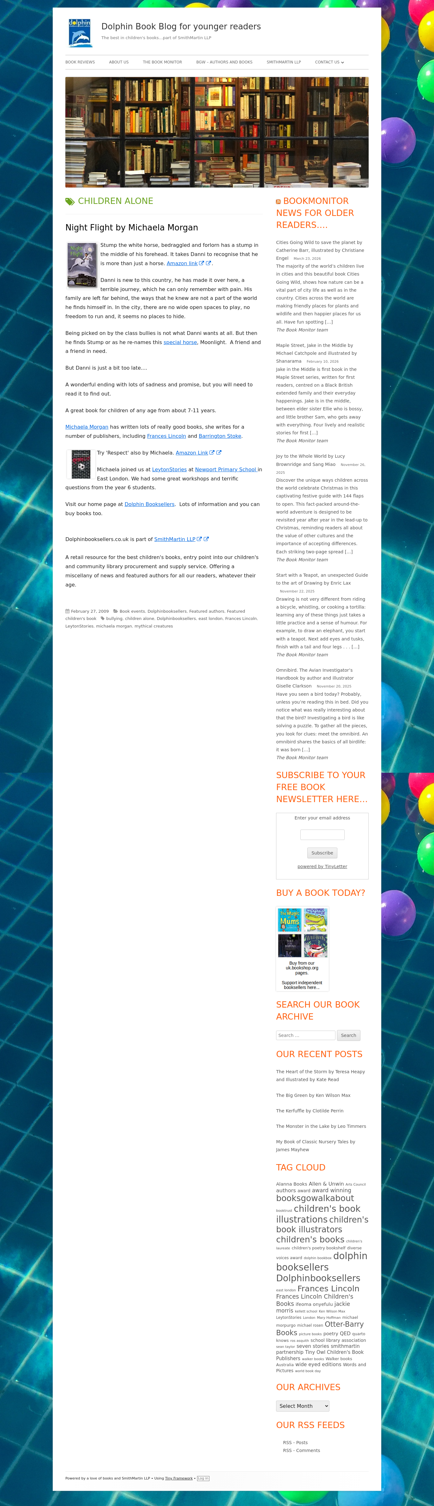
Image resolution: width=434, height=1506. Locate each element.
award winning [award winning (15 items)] (331, 1190)
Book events (132, 611)
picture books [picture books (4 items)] (310, 1334)
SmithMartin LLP (284, 62)
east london (210, 618)
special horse (180, 342)
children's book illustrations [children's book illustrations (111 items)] (318, 1214)
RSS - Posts (295, 1442)
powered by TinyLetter (322, 866)
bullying (114, 618)
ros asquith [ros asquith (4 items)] (299, 1341)
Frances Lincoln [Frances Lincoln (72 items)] (328, 1288)
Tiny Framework (179, 1478)
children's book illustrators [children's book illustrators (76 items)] (322, 1225)
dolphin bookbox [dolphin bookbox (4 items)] (318, 1258)
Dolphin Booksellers (149, 504)
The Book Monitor (162, 62)
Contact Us (327, 62)
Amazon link (189, 263)
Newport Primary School (226, 470)
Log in (203, 1478)
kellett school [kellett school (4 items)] (306, 1311)
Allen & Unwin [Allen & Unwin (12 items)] (326, 1184)
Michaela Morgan (86, 427)
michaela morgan (114, 626)
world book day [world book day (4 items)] (308, 1371)
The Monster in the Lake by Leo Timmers (321, 1126)
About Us (119, 62)
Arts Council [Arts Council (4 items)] (356, 1184)
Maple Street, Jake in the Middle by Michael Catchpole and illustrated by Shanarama (316, 353)
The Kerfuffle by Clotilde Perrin (309, 1110)
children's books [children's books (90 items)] (310, 1239)
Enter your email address (322, 817)
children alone (139, 618)
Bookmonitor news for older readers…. (315, 213)
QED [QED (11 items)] (345, 1333)
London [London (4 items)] (309, 1318)
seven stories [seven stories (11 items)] (313, 1346)
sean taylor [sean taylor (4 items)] (285, 1347)
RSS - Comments (301, 1450)
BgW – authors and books (224, 62)
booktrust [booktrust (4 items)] (284, 1211)
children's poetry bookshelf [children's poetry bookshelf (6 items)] (319, 1248)
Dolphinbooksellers (167, 611)
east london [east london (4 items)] (286, 1290)
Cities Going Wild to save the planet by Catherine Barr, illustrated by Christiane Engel (320, 250)
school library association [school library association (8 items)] (338, 1340)
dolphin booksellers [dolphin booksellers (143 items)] (321, 1261)
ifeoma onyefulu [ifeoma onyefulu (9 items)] (314, 1304)
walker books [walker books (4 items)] (313, 1359)
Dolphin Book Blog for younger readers (181, 26)
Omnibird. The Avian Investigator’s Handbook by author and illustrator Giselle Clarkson (315, 678)
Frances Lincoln (166, 436)
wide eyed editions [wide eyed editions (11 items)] (318, 1364)
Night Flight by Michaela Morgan (131, 227)
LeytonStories (169, 470)
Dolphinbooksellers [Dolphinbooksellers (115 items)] (318, 1278)
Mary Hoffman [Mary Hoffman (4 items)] (329, 1318)
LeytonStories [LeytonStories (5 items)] (288, 1317)
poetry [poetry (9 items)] (330, 1333)
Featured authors (206, 611)
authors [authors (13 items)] (286, 1190)
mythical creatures (154, 626)
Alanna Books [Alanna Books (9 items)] (291, 1184)
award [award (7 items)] (304, 1190)
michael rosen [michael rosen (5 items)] (310, 1325)
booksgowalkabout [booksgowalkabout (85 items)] (315, 1198)
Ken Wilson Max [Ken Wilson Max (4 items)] (332, 1311)
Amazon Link (199, 453)
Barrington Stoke (220, 436)
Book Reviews (80, 62)
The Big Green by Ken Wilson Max (313, 1095)
